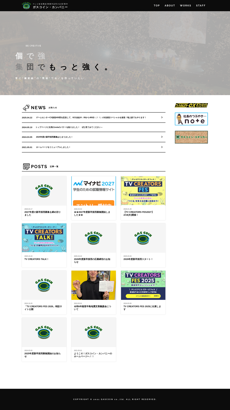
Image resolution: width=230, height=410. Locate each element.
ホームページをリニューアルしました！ (53, 147)
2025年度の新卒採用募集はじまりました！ (54, 137)
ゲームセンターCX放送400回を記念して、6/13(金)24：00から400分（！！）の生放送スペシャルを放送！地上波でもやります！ (91, 117)
